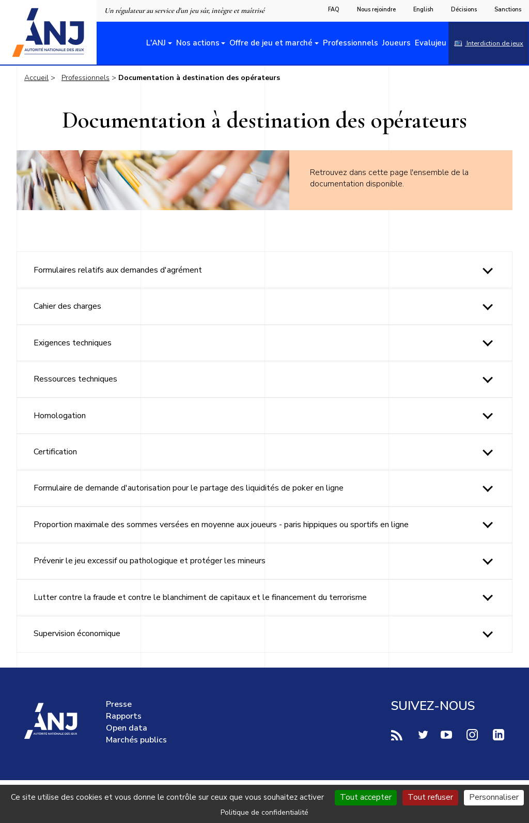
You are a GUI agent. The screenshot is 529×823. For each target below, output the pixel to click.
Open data (126, 728)
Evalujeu (430, 43)
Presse (119, 704)
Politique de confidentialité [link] (264, 812)
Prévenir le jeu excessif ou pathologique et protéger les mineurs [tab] (150, 560)
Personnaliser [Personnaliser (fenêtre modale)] (494, 797)
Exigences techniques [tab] (73, 343)
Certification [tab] (55, 451)
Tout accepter (366, 797)
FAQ (333, 9)
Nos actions (198, 43)
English (423, 9)
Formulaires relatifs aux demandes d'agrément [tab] (118, 270)
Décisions (464, 9)
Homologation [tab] (60, 415)
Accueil (36, 78)
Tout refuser (430, 797)
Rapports (124, 716)
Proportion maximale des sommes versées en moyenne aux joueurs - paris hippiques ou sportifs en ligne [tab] (221, 524)
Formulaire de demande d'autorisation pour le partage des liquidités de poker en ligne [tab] (189, 488)
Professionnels (350, 43)
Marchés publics (136, 740)
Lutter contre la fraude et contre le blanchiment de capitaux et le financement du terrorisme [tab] (200, 597)
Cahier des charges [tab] (67, 306)
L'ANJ (156, 43)
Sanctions (507, 9)
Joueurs (396, 43)
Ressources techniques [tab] (75, 379)
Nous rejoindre (376, 9)
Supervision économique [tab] (77, 633)
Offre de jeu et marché (271, 43)
